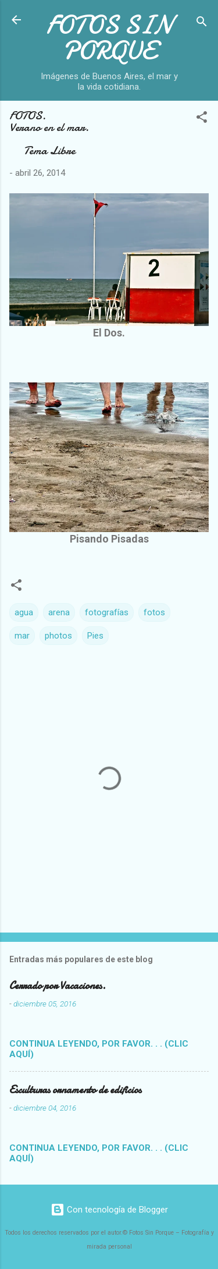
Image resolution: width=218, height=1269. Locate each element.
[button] (202, 119)
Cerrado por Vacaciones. (57, 986)
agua (24, 612)
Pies (95, 635)
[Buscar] (202, 23)
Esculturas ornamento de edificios (75, 1090)
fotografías (106, 612)
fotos (154, 612)
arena (59, 612)
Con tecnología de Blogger (109, 1209)
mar (22, 635)
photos (58, 635)
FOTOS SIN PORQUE (109, 38)
